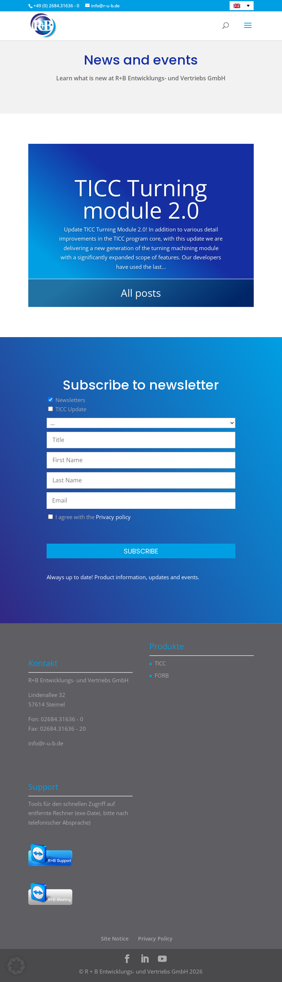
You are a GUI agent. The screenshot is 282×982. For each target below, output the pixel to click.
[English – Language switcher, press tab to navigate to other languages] (241, 5)
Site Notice (115, 938)
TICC (160, 663)
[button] (16, 966)
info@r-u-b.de (45, 743)
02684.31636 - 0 (62, 719)
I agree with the (89, 517)
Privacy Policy (155, 938)
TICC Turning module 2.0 (141, 198)
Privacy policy (113, 517)
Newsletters (70, 400)
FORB (162, 675)
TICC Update (70, 409)
